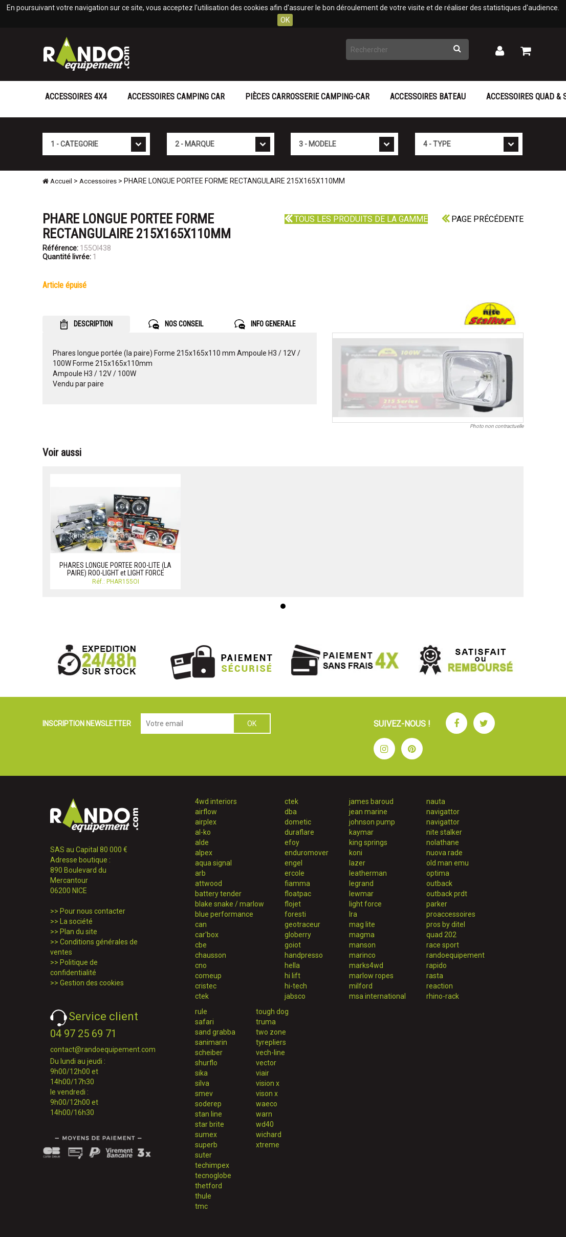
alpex (203, 853)
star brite (209, 1124)
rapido (436, 965)
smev (204, 1093)
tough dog (272, 1011)
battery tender (218, 894)
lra (353, 914)
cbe (201, 945)
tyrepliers (271, 1042)
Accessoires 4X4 (76, 96)
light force (365, 904)
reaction (439, 986)
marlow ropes (371, 976)
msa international (377, 996)
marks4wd (366, 965)
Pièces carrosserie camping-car (307, 96)
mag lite (362, 924)
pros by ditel (445, 924)
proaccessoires (450, 914)
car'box (207, 935)
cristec (205, 986)
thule (203, 1196)
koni (355, 853)
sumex (206, 1134)
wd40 (265, 1124)
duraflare (299, 832)
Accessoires (98, 181)
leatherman (368, 873)
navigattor (443, 812)
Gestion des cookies (92, 983)
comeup (208, 976)
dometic (298, 822)
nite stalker (444, 832)
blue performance (224, 914)
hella (292, 965)
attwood (208, 883)
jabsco (295, 996)
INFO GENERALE (265, 324)
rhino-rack (442, 996)
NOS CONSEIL (175, 324)
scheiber (209, 1052)
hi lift (292, 976)
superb (206, 1145)
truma (266, 1022)
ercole (294, 873)
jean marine (368, 812)
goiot (293, 945)
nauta (435, 801)
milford (361, 986)
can (201, 924)
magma (362, 935)
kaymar (361, 832)
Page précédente (483, 219)
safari (204, 1022)
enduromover (307, 853)
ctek (202, 996)
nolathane (442, 842)
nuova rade (444, 853)
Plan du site (78, 931)
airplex (205, 822)
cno (201, 965)
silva (202, 1083)
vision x (267, 1083)
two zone (271, 1032)
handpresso (304, 955)
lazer (357, 863)
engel (293, 863)
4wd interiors (216, 801)
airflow (206, 812)
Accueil (57, 181)
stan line (208, 1114)
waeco (266, 1104)
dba (291, 812)
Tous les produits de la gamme (356, 219)
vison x (267, 1093)
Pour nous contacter (92, 911)
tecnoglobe (213, 1175)
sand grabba (215, 1032)
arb (200, 873)
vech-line (270, 1052)
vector (266, 1063)
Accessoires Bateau (428, 96)
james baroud (371, 801)
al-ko (203, 832)
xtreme (267, 1145)
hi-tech (296, 986)
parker (436, 904)
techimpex (212, 1165)
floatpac (298, 894)
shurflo (206, 1063)
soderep (208, 1104)
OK (285, 20)
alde (202, 842)
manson (362, 945)
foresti (295, 914)
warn (264, 1114)
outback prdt (446, 894)
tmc (201, 1206)
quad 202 (441, 935)
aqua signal (213, 863)
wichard (268, 1134)
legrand (361, 883)
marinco (362, 955)
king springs (368, 842)
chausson (210, 955)
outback (439, 883)
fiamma (297, 883)
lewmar (361, 894)
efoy (292, 842)
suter (203, 1155)
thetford (208, 1186)
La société (76, 921)
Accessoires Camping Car (176, 96)
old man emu (447, 863)
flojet (293, 904)
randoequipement (455, 955)
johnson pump (372, 822)
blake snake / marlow (229, 904)
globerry (298, 935)
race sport (442, 945)
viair (262, 1073)
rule (201, 1011)
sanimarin (211, 1042)
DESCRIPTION (86, 324)
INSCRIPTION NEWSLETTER (86, 723)
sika (201, 1073)
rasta (434, 976)
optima (437, 873)
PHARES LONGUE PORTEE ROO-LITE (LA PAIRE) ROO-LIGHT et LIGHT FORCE (115, 569)
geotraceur (302, 924)
